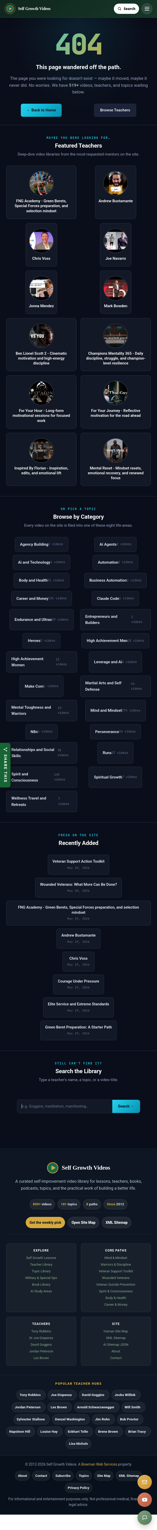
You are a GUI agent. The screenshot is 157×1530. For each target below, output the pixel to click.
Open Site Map (83, 1222)
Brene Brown (108, 1431)
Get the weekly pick (45, 1222)
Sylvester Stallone (31, 1419)
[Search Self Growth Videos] (126, 9)
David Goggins (41, 1344)
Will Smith (133, 1407)
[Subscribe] (144, 1482)
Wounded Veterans (116, 1278)
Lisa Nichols (78, 1444)
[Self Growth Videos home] (28, 8)
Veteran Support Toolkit (116, 1271)
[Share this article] (5, 765)
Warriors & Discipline (116, 1264)
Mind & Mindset (115, 1258)
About (116, 1351)
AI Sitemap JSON (115, 1344)
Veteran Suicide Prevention (115, 1284)
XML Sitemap (116, 1222)
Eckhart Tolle (78, 1431)
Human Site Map (116, 1331)
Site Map (103, 1476)
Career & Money (115, 1304)
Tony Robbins (41, 1331)
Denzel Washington (70, 1419)
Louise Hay (49, 1431)
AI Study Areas (41, 1291)
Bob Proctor (129, 1419)
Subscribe (62, 1476)
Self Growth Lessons (41, 1258)
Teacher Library (41, 1264)
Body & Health (116, 1298)
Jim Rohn (102, 1419)
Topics (84, 1476)
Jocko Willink (125, 1395)
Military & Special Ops (41, 1278)
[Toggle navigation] (147, 8)
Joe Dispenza (61, 1395)
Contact (116, 1358)
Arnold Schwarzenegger (95, 1407)
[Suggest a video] (144, 1517)
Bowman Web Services (99, 1464)
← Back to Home (41, 110)
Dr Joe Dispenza (41, 1338)
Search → (126, 1106)
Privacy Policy (78, 1488)
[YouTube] (144, 1500)
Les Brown (41, 1358)
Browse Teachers (115, 110)
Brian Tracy (137, 1431)
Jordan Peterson (41, 1351)
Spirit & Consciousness (116, 1291)
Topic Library (41, 1271)
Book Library (41, 1284)
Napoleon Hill (19, 1431)
